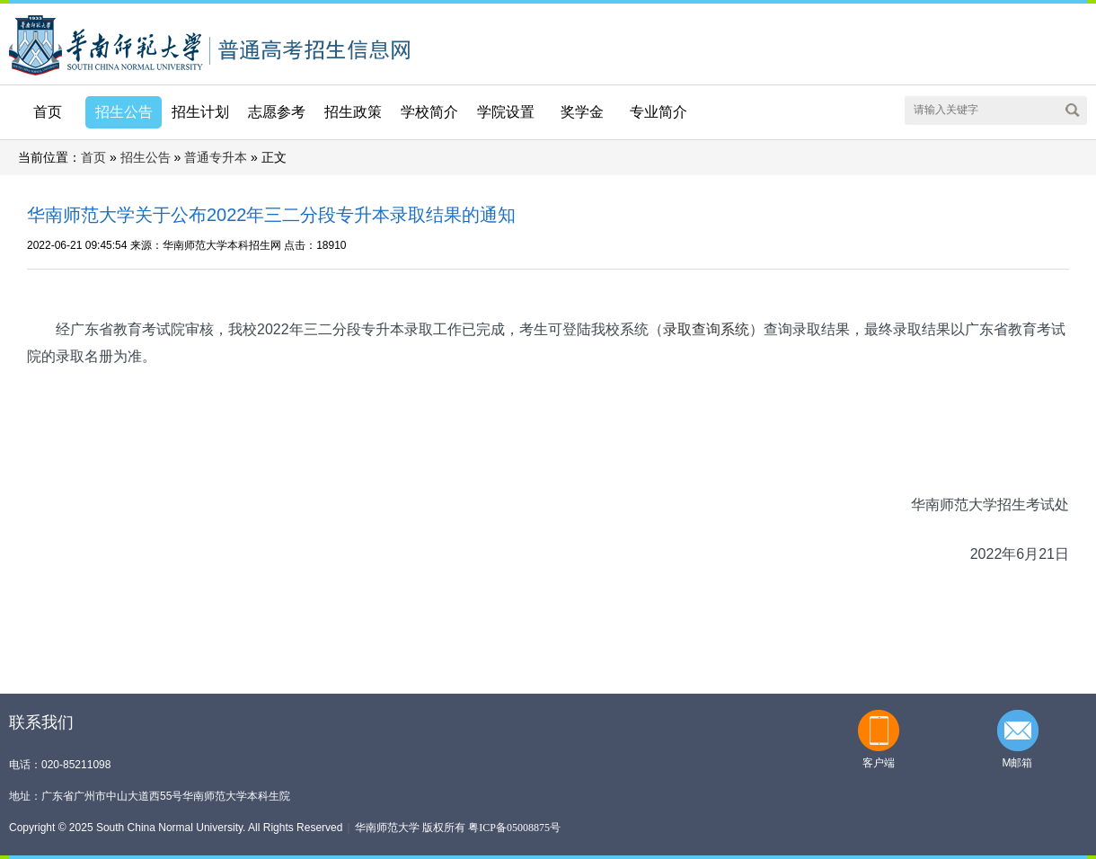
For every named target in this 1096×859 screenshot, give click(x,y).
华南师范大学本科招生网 (106, 43)
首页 (47, 112)
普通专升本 (215, 157)
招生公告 (145, 157)
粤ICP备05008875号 (514, 827)
